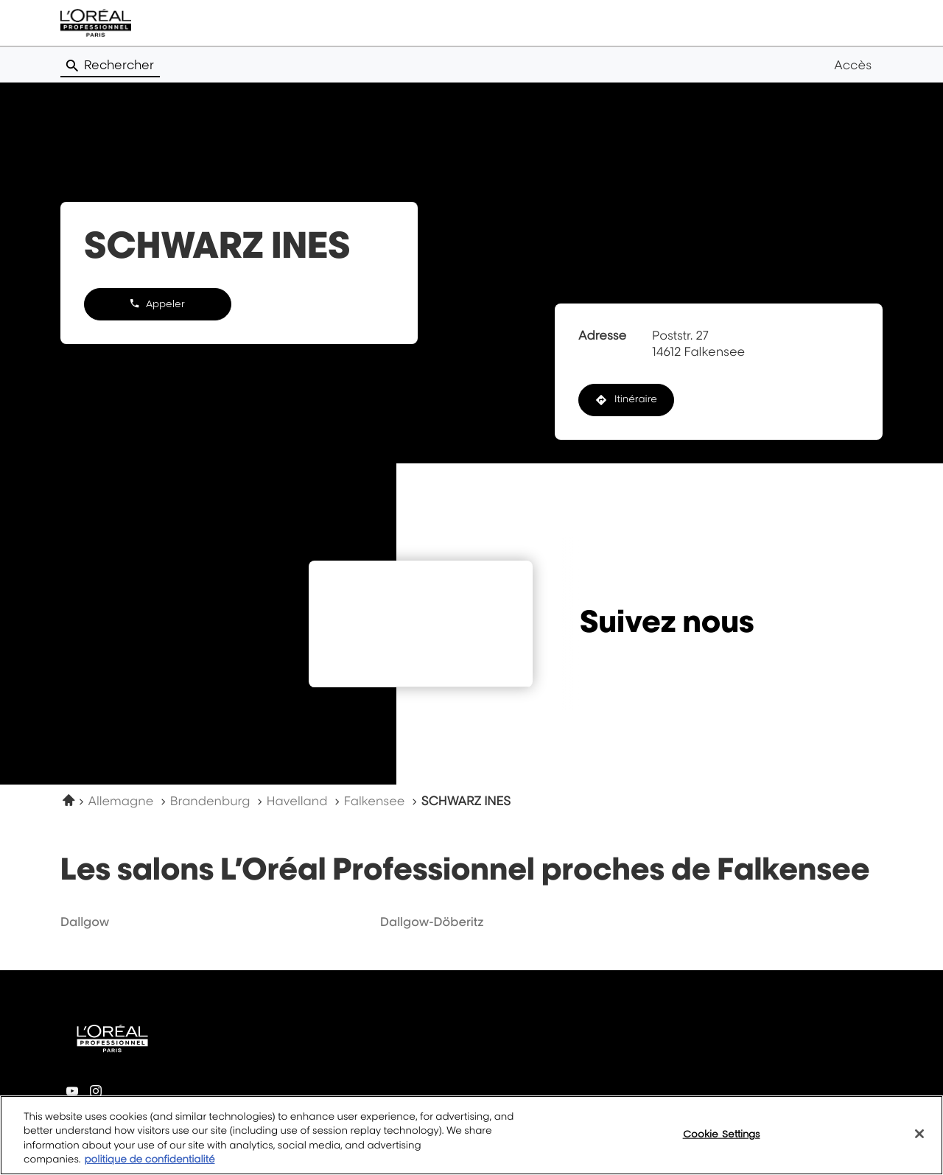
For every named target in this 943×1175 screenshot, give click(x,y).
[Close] (919, 1143)
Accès (853, 64)
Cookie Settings (721, 1142)
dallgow (84, 921)
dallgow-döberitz (432, 921)
